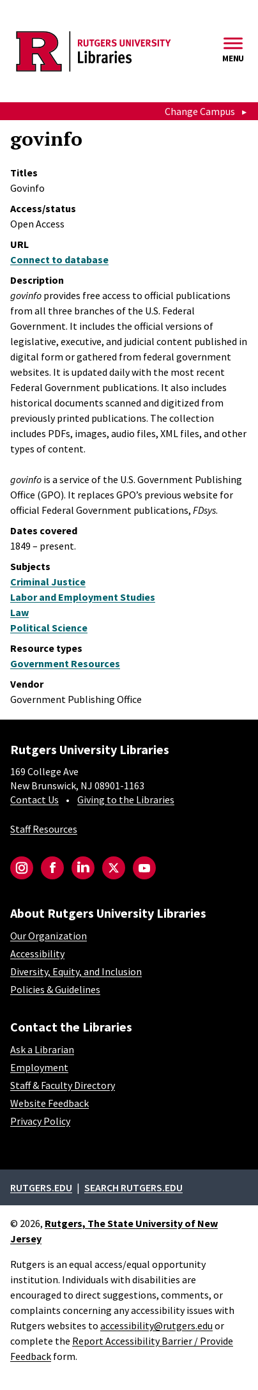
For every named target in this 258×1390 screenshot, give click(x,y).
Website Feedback (49, 1103)
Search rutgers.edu (133, 1187)
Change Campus (200, 111)
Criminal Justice (48, 581)
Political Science (48, 627)
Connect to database (59, 259)
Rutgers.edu (41, 1187)
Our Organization (48, 935)
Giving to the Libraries (125, 799)
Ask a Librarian (42, 1049)
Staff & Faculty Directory (62, 1085)
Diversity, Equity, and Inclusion (76, 971)
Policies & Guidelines (55, 989)
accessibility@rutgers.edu (156, 1325)
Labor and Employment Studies (82, 597)
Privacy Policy (40, 1121)
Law (19, 612)
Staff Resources (43, 828)
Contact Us (34, 799)
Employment (39, 1067)
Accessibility (37, 953)
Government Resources (65, 663)
